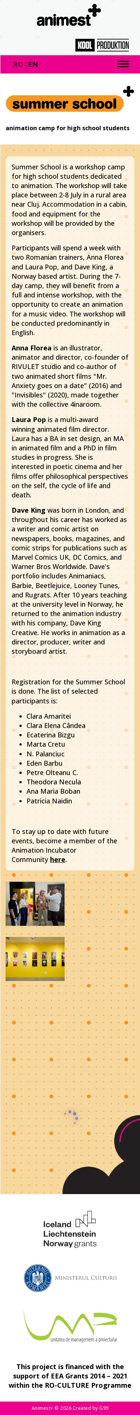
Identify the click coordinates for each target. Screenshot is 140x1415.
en (33, 64)
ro (18, 64)
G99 (104, 1408)
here (57, 859)
